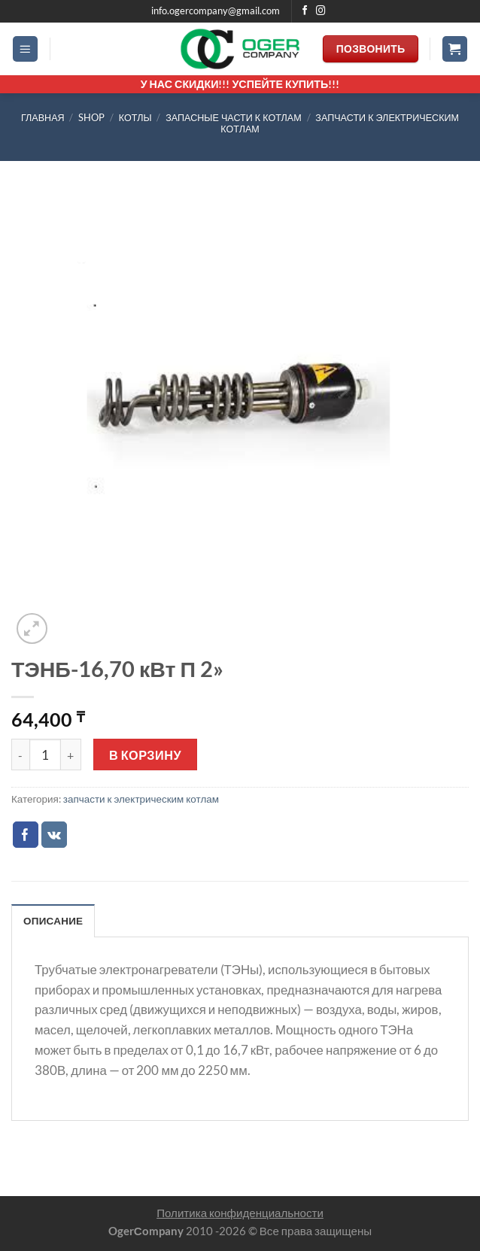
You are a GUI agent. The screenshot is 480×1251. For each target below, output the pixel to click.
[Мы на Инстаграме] (321, 11)
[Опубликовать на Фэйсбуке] (26, 834)
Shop (91, 117)
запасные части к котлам (234, 117)
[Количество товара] (45, 754)
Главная (43, 117)
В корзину (145, 755)
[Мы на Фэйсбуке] (305, 11)
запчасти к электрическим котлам (141, 799)
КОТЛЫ (135, 117)
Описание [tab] (53, 921)
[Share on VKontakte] (54, 834)
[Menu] (25, 49)
